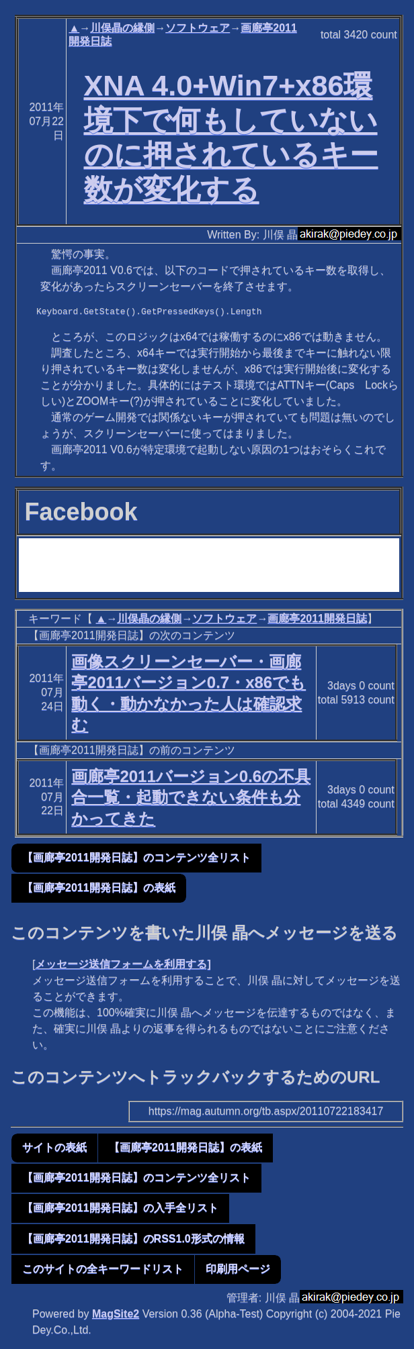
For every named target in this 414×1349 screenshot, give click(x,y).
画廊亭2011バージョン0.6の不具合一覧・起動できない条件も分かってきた (190, 797)
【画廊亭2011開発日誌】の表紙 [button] (98, 887)
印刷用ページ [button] (238, 1269)
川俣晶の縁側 (122, 28)
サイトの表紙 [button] (54, 1147)
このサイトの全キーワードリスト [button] (102, 1269)
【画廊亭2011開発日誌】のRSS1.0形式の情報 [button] (133, 1238)
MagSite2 (115, 1313)
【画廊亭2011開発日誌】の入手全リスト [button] (120, 1207)
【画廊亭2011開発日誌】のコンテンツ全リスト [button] (136, 857)
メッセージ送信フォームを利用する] (122, 964)
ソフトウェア (197, 28)
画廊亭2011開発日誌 (317, 618)
